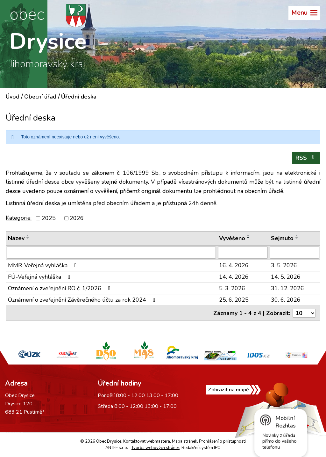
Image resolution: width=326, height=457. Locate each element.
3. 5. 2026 (284, 265)
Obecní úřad (40, 96)
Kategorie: (19, 218)
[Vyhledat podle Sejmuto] (294, 253)
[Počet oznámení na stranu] (304, 313)
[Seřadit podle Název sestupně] (28, 238)
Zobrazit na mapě (228, 389)
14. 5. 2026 (286, 277)
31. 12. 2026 (287, 288)
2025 (49, 218)
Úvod (12, 96)
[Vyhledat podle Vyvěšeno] (243, 253)
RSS (306, 158)
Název (16, 238)
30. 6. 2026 (286, 300)
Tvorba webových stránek (155, 448)
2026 (77, 218)
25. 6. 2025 (234, 300)
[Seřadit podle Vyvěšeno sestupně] (248, 238)
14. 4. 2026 (234, 277)
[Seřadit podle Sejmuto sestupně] (297, 238)
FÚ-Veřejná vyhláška (40, 277)
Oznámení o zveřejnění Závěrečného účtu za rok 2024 (83, 300)
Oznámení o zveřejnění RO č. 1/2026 (60, 288)
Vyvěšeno (232, 238)
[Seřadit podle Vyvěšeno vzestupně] (248, 235)
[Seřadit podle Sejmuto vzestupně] (297, 235)
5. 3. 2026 (232, 288)
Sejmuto (282, 238)
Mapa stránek (184, 441)
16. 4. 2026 (234, 265)
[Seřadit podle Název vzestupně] (28, 235)
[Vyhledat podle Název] (111, 253)
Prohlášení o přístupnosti (222, 441)
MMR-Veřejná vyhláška (43, 265)
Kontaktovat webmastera (146, 441)
